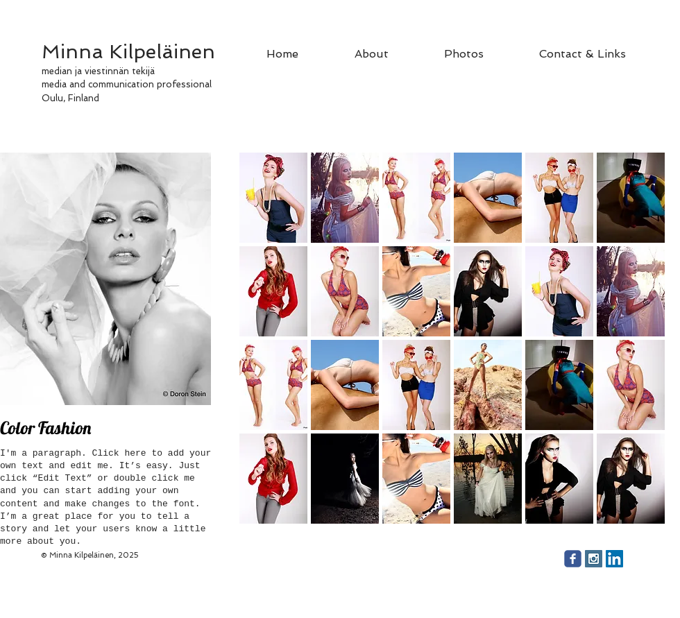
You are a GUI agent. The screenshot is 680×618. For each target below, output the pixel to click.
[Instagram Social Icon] (593, 558)
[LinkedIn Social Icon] (614, 558)
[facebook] (572, 558)
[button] (273, 198)
